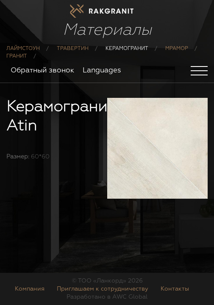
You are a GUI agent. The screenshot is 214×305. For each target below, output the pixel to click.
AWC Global (129, 297)
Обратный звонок (42, 70)
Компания (29, 289)
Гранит (16, 56)
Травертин (73, 48)
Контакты (175, 289)
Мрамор (176, 48)
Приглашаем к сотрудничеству (102, 289)
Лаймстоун (23, 48)
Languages (102, 70)
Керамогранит (127, 48)
